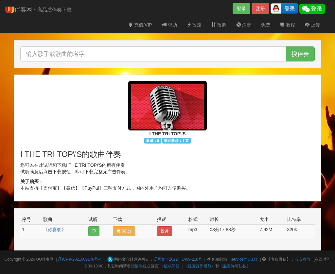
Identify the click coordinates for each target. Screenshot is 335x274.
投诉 (164, 231)
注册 (260, 8)
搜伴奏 (300, 54)
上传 (312, 24)
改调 (218, 24)
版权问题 (172, 266)
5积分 (124, 231)
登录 (241, 8)
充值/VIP (140, 24)
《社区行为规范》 (199, 266)
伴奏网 (48, 259)
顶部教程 (139, 266)
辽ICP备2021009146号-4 (79, 259)
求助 (169, 24)
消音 (243, 24)
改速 (194, 24)
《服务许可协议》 (235, 266)
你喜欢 (55, 229)
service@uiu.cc (244, 259)
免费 (265, 24)
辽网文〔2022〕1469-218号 (177, 259)
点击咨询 (302, 259)
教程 (287, 24)
